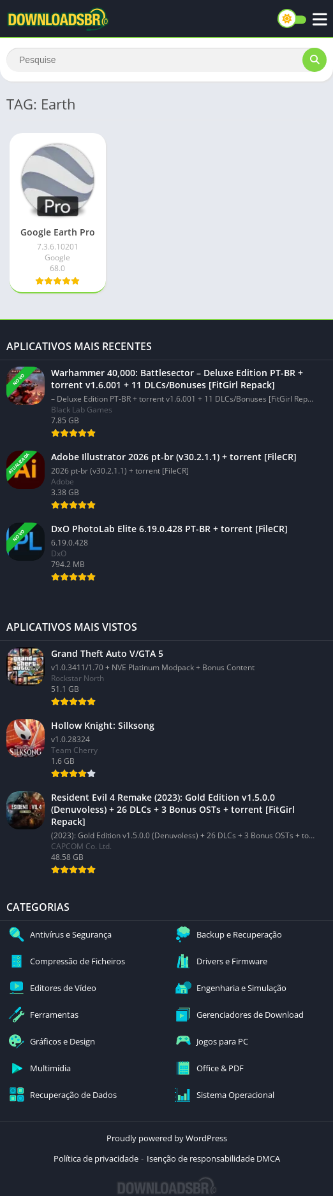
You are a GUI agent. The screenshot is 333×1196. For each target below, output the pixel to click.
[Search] (166, 60)
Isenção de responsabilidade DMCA (213, 1158)
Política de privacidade (96, 1158)
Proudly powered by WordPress (167, 1138)
